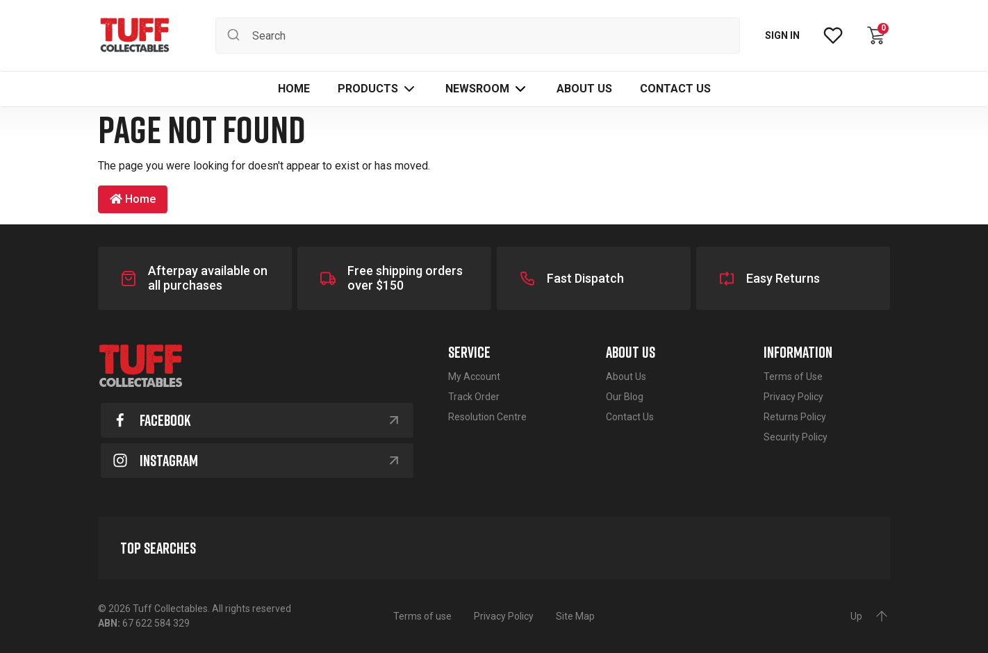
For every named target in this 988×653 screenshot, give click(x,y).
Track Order (474, 396)
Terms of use (422, 616)
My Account (474, 376)
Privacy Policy (793, 396)
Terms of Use (793, 376)
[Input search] (477, 35)
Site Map (575, 616)
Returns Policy (795, 416)
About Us (626, 376)
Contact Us (630, 416)
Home (133, 199)
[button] (377, 89)
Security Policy (796, 437)
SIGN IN (782, 35)
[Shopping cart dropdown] (876, 35)
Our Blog (624, 396)
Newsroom (477, 88)
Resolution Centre (487, 416)
